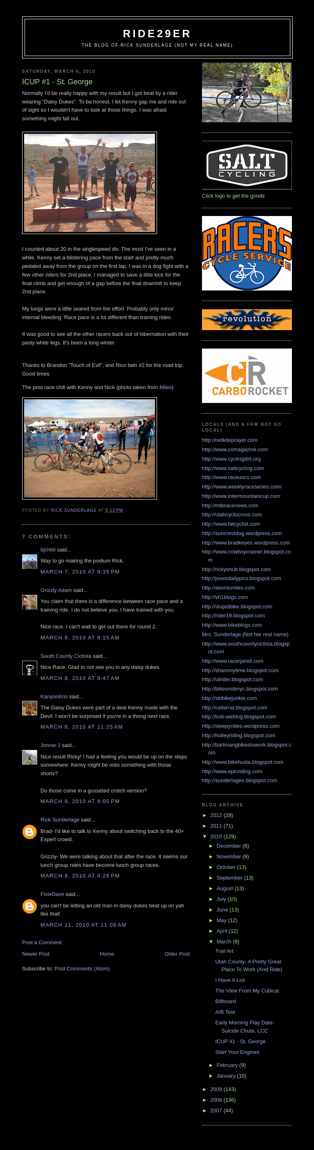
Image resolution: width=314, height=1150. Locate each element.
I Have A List (229, 980)
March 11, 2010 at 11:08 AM (83, 925)
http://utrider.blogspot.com (232, 679)
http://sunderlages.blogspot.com (239, 780)
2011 (217, 826)
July (222, 899)
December (230, 846)
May (222, 920)
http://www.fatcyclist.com (231, 524)
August (226, 888)
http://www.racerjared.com (232, 661)
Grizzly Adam (56, 590)
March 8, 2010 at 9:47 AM (80, 678)
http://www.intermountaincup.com (241, 496)
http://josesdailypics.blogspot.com (241, 578)
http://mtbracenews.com (230, 505)
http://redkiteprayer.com (230, 440)
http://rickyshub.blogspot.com (236, 569)
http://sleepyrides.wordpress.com (241, 726)
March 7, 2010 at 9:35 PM (80, 572)
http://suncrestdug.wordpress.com (242, 533)
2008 (217, 1100)
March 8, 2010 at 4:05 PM (80, 801)
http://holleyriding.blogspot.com (238, 735)
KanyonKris (53, 696)
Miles (165, 387)
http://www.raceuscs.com (231, 477)
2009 (217, 1089)
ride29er (157, 33)
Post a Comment (42, 942)
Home (107, 954)
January (227, 1076)
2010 (217, 836)
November (230, 856)
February (228, 1065)
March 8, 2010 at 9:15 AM (80, 638)
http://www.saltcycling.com (233, 468)
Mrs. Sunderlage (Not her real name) (245, 634)
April (223, 931)
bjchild (48, 550)
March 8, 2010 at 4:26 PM (80, 876)
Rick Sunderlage (59, 820)
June (223, 910)
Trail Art (224, 951)
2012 (217, 815)
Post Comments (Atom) (82, 968)
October (227, 867)
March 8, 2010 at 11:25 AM (81, 727)
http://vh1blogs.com (225, 597)
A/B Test (225, 1012)
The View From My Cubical (247, 991)
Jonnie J (50, 745)
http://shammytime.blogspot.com (240, 670)
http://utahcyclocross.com (232, 514)
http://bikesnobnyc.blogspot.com (240, 689)
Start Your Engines (237, 1052)
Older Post (177, 954)
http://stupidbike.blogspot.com (237, 606)
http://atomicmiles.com (228, 588)
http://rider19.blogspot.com (233, 615)
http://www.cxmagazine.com (235, 449)
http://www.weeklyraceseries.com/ (242, 487)
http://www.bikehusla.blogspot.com (242, 762)
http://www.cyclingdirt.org (231, 459)
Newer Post (35, 954)
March (225, 941)
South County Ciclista (65, 656)
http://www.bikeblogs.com (232, 625)
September (230, 878)
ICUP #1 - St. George (240, 1041)
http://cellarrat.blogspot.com (234, 707)
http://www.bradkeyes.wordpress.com (246, 543)
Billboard (225, 1001)
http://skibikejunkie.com (229, 698)
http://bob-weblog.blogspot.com (239, 716)
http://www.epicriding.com (232, 771)
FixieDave (52, 894)
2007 (217, 1110)
